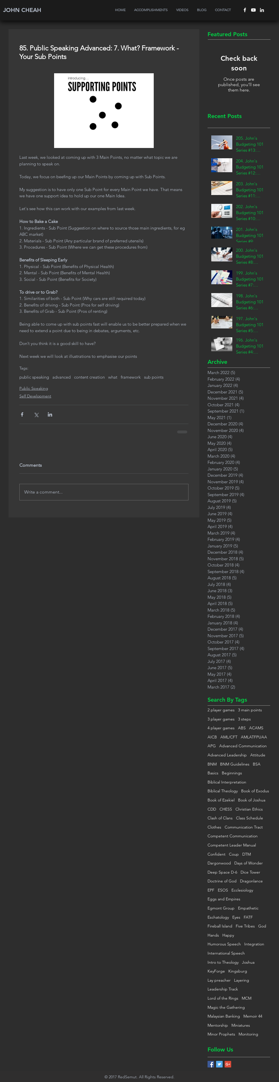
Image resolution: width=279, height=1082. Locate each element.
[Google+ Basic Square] (228, 1064)
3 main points (250, 709)
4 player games (221, 727)
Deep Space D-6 (222, 872)
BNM (212, 764)
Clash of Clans (220, 818)
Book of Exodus (255, 790)
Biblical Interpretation (227, 782)
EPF (211, 890)
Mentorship (218, 1025)
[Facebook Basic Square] (211, 1064)
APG (212, 745)
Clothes (214, 827)
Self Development (35, 396)
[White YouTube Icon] (253, 10)
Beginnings (232, 773)
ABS (242, 727)
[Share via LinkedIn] (50, 414)
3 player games (221, 719)
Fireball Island (220, 926)
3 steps (244, 719)
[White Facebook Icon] (245, 10)
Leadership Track (223, 989)
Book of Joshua (251, 800)
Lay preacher (219, 980)
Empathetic (248, 908)
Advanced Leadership (227, 755)
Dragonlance (251, 881)
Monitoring (248, 1034)
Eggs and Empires (224, 899)
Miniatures (240, 1025)
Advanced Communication (243, 745)
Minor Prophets (221, 1034)
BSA (256, 764)
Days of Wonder (248, 863)
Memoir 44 (252, 1016)
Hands (213, 935)
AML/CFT (228, 737)
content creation (89, 377)
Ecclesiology (242, 890)
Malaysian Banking (224, 1016)
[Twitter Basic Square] (219, 1064)
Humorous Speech (224, 944)
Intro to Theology (223, 962)
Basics (213, 773)
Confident (216, 854)
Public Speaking (33, 388)
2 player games (221, 709)
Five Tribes (245, 926)
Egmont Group (221, 908)
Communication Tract (244, 827)
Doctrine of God (222, 881)
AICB (212, 737)
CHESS (225, 809)
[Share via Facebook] (22, 414)
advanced (61, 377)
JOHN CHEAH (22, 10)
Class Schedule (249, 818)
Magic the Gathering (226, 1007)
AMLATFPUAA (254, 737)
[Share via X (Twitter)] (36, 414)
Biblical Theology (223, 790)
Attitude (257, 755)
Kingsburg (237, 971)
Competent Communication (233, 836)
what (112, 377)
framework (131, 377)
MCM (246, 998)
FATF (248, 917)
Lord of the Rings (223, 998)
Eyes (236, 917)
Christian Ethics (249, 809)
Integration (254, 944)
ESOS (223, 890)
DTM (246, 854)
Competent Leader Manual (232, 845)
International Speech (226, 953)
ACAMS (256, 727)
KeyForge (216, 971)
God (262, 926)
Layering (241, 980)
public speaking (34, 377)
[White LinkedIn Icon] (262, 10)
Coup (234, 854)
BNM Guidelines (234, 764)
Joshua (248, 962)
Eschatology (218, 917)
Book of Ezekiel (221, 800)
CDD (212, 809)
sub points (153, 377)
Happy (228, 935)
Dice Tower (250, 872)
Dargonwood (219, 863)
